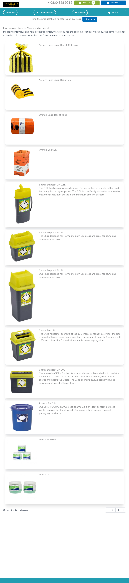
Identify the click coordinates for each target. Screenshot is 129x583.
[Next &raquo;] (123, 510)
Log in (113, 12)
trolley (87, 3)
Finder (90, 19)
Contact (113, 3)
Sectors (79, 12)
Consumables (45, 12)
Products (10, 12)
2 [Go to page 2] (118, 510)
